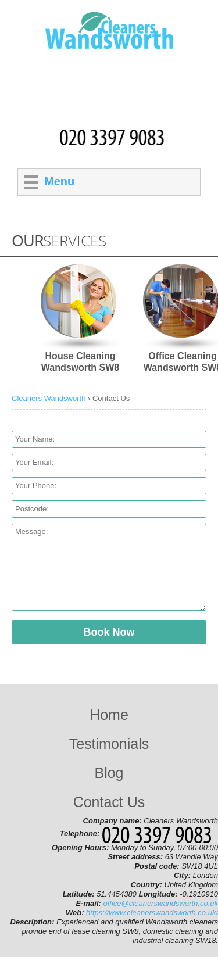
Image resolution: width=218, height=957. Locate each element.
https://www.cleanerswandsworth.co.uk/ (152, 912)
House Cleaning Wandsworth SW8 (80, 361)
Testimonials (109, 744)
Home (109, 715)
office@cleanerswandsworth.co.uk (160, 903)
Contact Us (109, 802)
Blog (108, 773)
